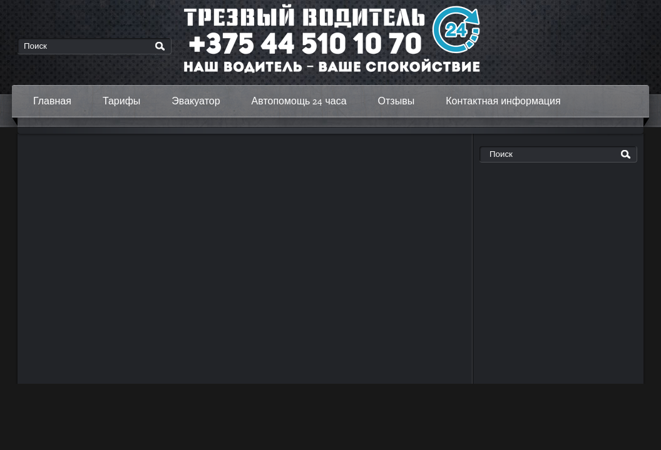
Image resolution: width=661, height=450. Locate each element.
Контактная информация (503, 101)
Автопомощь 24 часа (299, 101)
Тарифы (121, 101)
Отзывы (396, 101)
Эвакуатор (196, 101)
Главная (52, 101)
